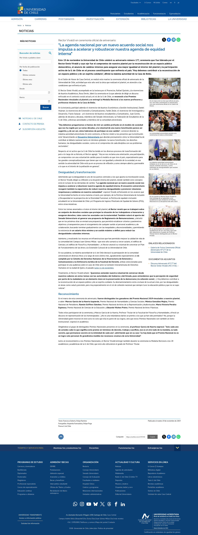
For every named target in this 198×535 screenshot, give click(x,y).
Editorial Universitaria (123, 494)
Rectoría (86, 466)
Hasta (22, 97)
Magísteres (22, 480)
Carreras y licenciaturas (26, 466)
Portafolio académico (156, 487)
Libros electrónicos (155, 477)
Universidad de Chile (81, 528)
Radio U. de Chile (121, 477)
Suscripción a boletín (34, 129)
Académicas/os (143, 14)
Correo (165, 3)
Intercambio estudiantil (58, 484)
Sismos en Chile (154, 491)
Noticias (28, 26)
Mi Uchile (157, 3)
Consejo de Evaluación (91, 477)
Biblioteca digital (154, 470)
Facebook (168, 39)
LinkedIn (173, 40)
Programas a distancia (26, 494)
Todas (24, 70)
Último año (26, 84)
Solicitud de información (30, 523)
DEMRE (52, 466)
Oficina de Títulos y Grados (60, 487)
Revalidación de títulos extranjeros (58, 492)
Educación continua (25, 491)
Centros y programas (90, 487)
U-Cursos (147, 3)
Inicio (19, 26)
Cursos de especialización (27, 487)
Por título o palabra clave (30, 58)
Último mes (26, 80)
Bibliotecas (144, 19)
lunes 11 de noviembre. (104, 268)
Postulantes (115, 14)
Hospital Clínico (88, 484)
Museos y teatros (121, 484)
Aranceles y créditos (57, 477)
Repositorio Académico (156, 473)
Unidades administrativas (92, 494)
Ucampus (160, 466)
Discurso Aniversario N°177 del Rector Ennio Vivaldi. (164, 265)
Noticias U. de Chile (32, 119)
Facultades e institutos (91, 480)
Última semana (27, 75)
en (171, 3)
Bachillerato (22, 470)
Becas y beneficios (57, 480)
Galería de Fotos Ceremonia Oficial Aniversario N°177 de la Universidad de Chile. (165, 249)
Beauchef (79, 519)
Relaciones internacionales (93, 491)
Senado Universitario (90, 473)
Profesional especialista (27, 484)
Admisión (23, 19)
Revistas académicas (155, 484)
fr (174, 3)
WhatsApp (178, 40)
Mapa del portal (101, 522)
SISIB (71, 528)
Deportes (118, 480)
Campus (62, 519)
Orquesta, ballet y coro (124, 487)
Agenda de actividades (124, 470)
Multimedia (119, 473)
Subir (61, 437)
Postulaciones (55, 470)
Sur (112, 519)
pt (178, 3)
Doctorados (22, 477)
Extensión (120, 19)
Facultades (135, 3)
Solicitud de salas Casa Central (159, 494)
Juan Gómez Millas (102, 519)
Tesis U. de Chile (154, 480)
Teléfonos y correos (87, 522)
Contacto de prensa (33, 124)
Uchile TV (134, 477)
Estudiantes (129, 14)
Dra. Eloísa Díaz (89, 519)
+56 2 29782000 (73, 522)
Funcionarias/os (159, 14)
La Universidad (171, 19)
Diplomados (22, 473)
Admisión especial (57, 473)
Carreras (45, 19)
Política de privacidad (105, 528)
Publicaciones (120, 491)
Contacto (111, 522)
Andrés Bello (70, 519)
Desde (22, 89)
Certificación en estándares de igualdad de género (162, 532)
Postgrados (68, 19)
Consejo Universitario (91, 470)
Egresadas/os (174, 14)
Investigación (95, 19)
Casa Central (111, 515)
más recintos (118, 519)
